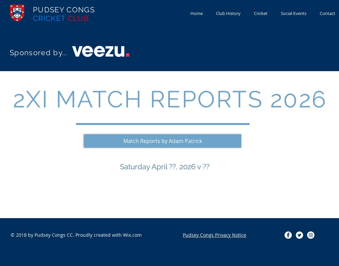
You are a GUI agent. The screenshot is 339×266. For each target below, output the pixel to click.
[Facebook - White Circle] (288, 235)
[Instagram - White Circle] (310, 235)
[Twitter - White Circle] (299, 235)
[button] (162, 141)
